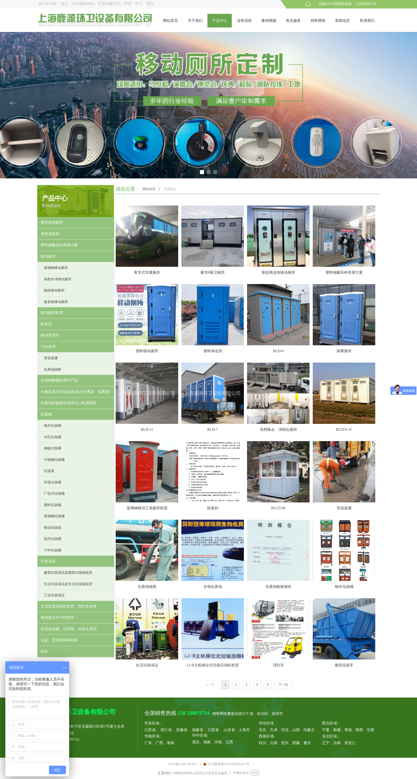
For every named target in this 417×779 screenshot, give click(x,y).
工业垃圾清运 (54, 595)
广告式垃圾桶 (54, 493)
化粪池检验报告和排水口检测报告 (69, 403)
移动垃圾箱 (52, 528)
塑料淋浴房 (50, 234)
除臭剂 (46, 324)
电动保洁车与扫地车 (57, 618)
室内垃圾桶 (52, 539)
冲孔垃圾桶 (52, 437)
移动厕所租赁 (52, 313)
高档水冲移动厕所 (58, 279)
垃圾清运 (48, 561)
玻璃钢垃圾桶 (54, 516)
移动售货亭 (50, 335)
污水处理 (48, 347)
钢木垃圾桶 (52, 426)
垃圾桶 (46, 414)
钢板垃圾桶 (52, 448)
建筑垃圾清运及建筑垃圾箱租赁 (68, 573)
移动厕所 (48, 257)
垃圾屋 (49, 471)
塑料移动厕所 (52, 222)
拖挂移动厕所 (54, 290)
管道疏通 (51, 358)
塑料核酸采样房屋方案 (59, 245)
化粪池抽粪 (52, 369)
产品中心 (170, 189)
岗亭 (44, 652)
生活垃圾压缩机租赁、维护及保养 (69, 606)
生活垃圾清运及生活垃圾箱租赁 (68, 584)
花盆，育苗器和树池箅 (59, 640)
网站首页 (149, 189)
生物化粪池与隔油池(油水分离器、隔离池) (75, 392)
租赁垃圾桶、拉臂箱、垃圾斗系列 (69, 629)
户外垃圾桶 (52, 550)
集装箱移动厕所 (56, 302)
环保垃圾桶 (52, 482)
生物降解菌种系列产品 (59, 380)
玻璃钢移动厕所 (56, 268)
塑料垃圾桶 (52, 505)
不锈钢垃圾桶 (54, 460)
